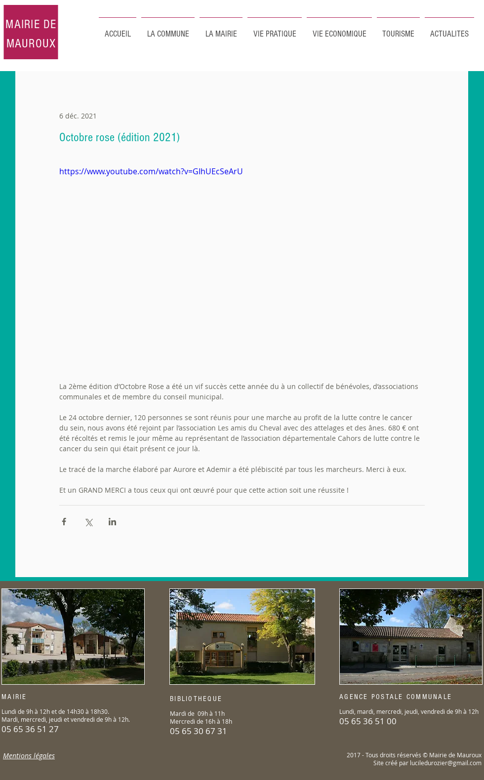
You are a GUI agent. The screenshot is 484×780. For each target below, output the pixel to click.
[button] (398, 29)
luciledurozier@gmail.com (446, 763)
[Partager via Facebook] (64, 521)
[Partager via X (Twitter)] (88, 521)
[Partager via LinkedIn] (112, 521)
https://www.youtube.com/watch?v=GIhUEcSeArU (151, 171)
